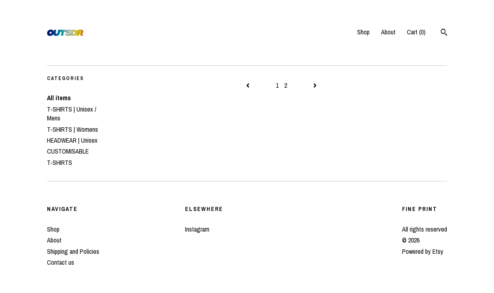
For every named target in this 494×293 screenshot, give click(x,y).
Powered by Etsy (422, 251)
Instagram (197, 229)
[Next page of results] (315, 85)
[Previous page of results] (248, 85)
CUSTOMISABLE (68, 151)
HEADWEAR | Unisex (72, 140)
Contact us (60, 262)
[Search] (444, 33)
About (388, 31)
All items (59, 97)
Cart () (416, 31)
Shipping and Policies (73, 251)
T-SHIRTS (59, 162)
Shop (363, 31)
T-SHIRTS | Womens (72, 129)
